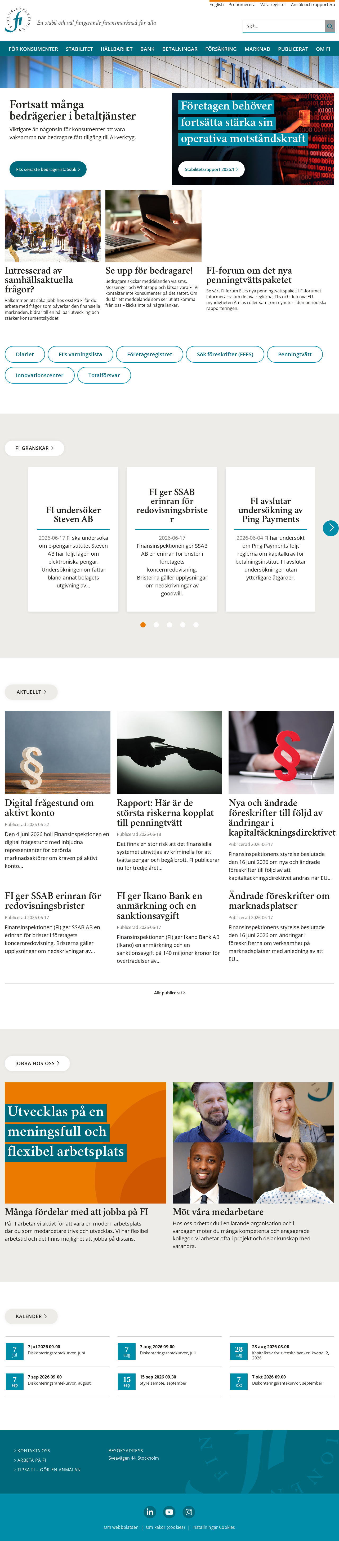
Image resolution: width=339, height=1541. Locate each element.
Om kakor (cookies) (165, 1527)
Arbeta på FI (30, 1460)
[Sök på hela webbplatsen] (283, 26)
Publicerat (293, 48)
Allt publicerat (169, 993)
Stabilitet (79, 48)
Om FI (323, 48)
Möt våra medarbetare (218, 1212)
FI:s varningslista (80, 354)
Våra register (273, 4)
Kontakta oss (32, 1451)
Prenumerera (242, 4)
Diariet (25, 354)
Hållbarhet (117, 48)
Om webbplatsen (121, 1527)
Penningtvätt (295, 354)
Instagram (188, 1520)
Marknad (257, 48)
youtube (169, 1520)
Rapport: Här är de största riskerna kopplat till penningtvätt (165, 813)
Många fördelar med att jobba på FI (76, 1212)
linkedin (150, 1520)
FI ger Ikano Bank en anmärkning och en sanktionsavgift (159, 906)
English (216, 4)
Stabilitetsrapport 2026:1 (211, 169)
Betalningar (180, 48)
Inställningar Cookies (214, 1527)
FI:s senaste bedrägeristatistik (48, 169)
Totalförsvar (104, 375)
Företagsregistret (149, 354)
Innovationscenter (40, 375)
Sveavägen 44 (122, 1458)
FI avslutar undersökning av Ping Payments (270, 511)
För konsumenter (33, 48)
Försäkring (221, 48)
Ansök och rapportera (313, 4)
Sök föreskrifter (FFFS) (225, 354)
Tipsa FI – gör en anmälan (47, 1470)
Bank (147, 48)
